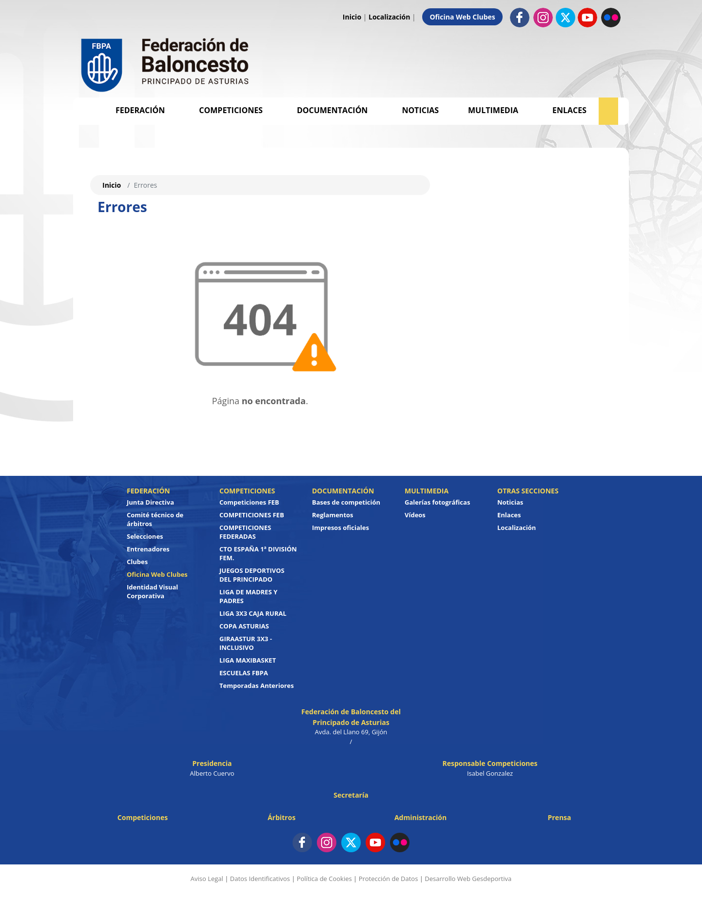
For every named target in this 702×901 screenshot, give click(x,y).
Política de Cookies (324, 878)
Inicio (352, 16)
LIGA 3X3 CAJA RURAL (253, 613)
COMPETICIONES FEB (251, 514)
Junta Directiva (150, 502)
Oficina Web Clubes (462, 16)
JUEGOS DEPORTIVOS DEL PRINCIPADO (252, 575)
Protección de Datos (388, 878)
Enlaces (569, 110)
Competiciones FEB (249, 502)
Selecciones (145, 536)
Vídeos (415, 514)
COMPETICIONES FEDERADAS (245, 532)
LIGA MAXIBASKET (247, 660)
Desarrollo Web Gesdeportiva (468, 878)
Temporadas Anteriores (256, 685)
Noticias (420, 110)
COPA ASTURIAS (244, 626)
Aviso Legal (207, 878)
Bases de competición (346, 502)
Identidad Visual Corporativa (152, 591)
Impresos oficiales (340, 527)
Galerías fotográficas (437, 502)
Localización (389, 16)
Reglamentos (332, 514)
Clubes (137, 561)
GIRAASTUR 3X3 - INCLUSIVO (245, 643)
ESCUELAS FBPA (243, 672)
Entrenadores (148, 549)
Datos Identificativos (260, 878)
